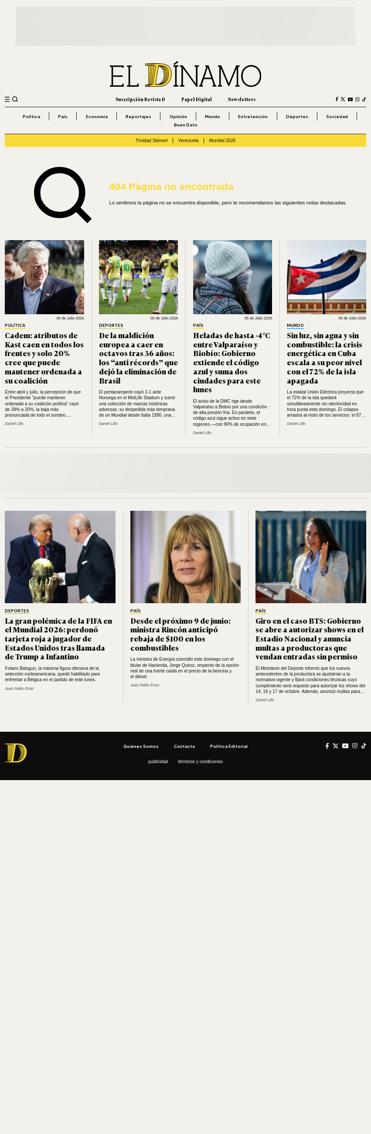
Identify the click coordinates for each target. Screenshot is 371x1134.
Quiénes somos (141, 746)
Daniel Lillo (14, 423)
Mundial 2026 (222, 140)
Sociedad (337, 116)
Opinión (178, 116)
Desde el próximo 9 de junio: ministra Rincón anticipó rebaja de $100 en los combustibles (180, 634)
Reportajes (138, 116)
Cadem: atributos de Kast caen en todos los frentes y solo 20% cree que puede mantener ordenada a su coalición (44, 357)
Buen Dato (185, 124)
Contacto (184, 746)
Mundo (212, 116)
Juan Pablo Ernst (19, 688)
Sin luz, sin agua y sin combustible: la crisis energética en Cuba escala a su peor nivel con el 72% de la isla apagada (324, 357)
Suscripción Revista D (140, 99)
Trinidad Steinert (152, 140)
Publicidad (158, 761)
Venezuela (188, 140)
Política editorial (229, 746)
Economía (97, 116)
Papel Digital (196, 99)
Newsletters (241, 99)
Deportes (297, 116)
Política (31, 116)
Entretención (253, 116)
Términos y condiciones (200, 761)
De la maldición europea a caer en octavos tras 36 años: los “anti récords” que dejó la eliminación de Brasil (138, 357)
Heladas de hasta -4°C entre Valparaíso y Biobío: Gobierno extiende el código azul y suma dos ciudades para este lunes (231, 361)
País (63, 116)
